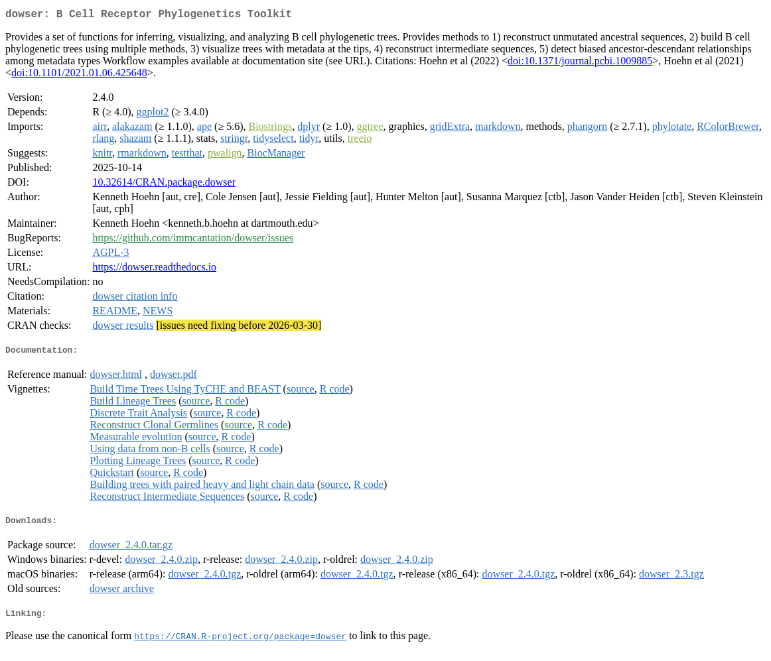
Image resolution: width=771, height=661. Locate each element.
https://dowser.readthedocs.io (154, 269)
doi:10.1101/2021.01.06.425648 (79, 75)
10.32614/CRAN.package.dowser (164, 184)
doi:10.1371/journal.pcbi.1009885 (580, 63)
